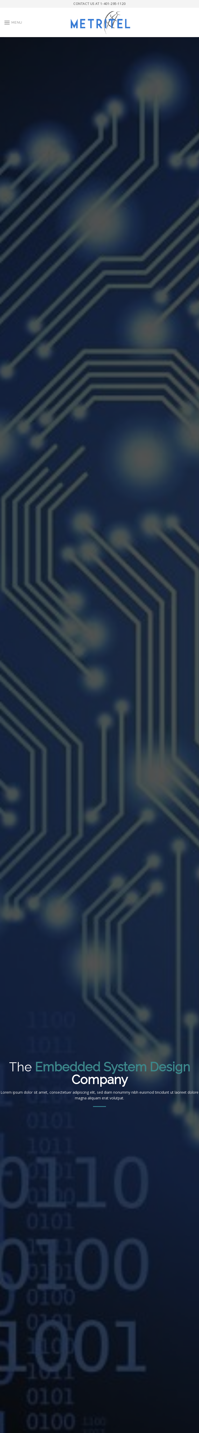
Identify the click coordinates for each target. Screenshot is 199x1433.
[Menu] (13, 22)
